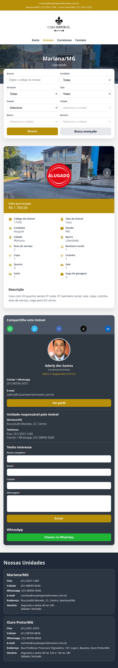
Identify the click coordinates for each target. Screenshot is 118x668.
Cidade (63, 101)
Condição (65, 73)
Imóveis (48, 40)
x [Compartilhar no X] (83, 328)
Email (11, 465)
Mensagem (14, 492)
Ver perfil (59, 403)
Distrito (64, 115)
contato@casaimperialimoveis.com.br (59, 3)
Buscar (10, 73)
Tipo (62, 87)
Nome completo (17, 452)
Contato (80, 40)
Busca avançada (85, 131)
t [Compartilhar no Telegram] (34, 328)
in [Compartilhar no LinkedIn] (108, 328)
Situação (11, 87)
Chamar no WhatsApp (59, 537)
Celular (12, 479)
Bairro (10, 115)
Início (35, 40)
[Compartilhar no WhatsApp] (10, 329)
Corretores (64, 40)
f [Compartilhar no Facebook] (59, 328)
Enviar (59, 518)
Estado (10, 101)
